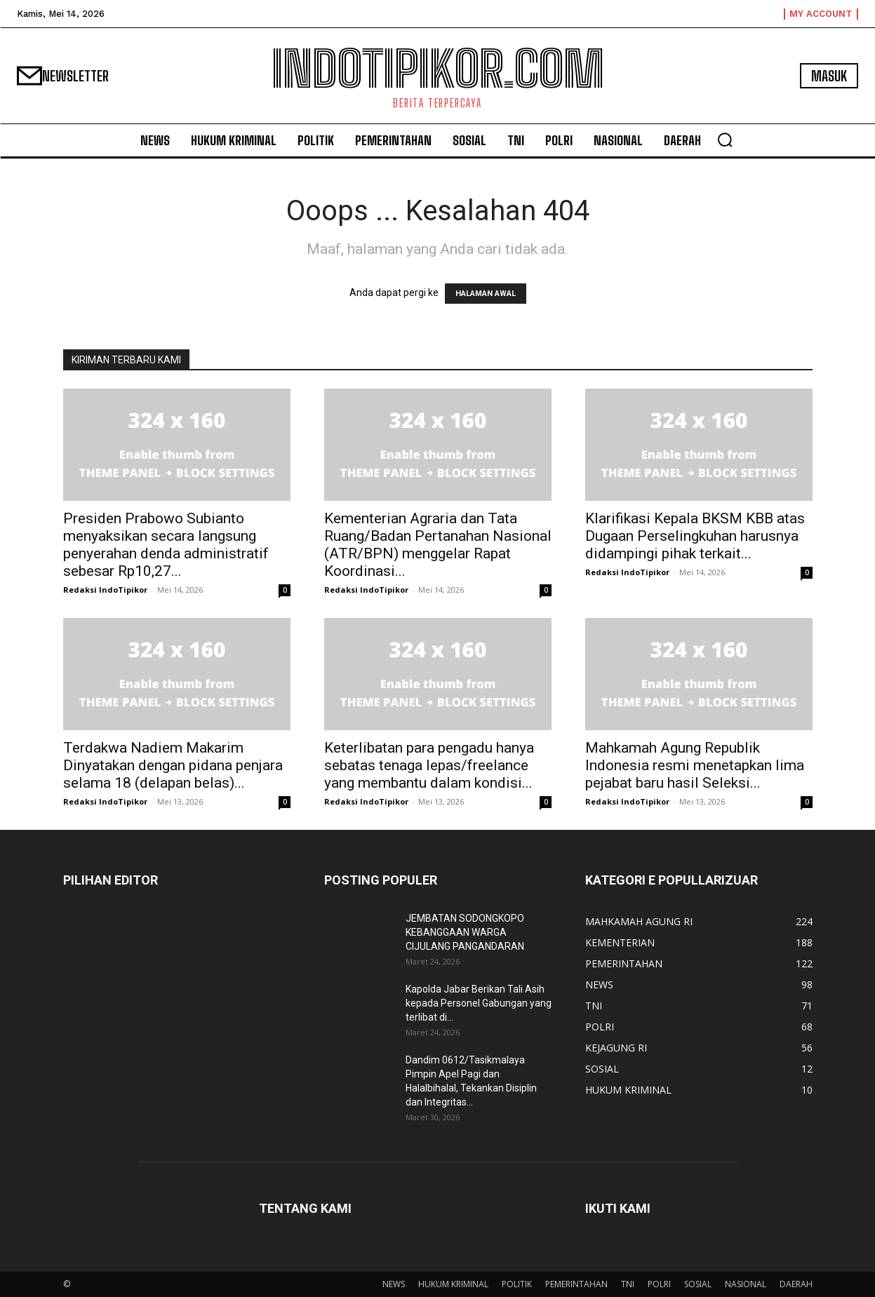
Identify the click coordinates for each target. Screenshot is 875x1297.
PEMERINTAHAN (576, 1284)
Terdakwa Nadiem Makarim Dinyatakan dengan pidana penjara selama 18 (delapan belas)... (173, 765)
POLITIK (517, 1284)
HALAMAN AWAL (485, 293)
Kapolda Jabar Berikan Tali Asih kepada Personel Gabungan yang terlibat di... (479, 1003)
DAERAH (796, 1284)
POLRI (659, 1284)
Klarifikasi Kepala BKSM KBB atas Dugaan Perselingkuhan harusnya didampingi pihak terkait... (695, 536)
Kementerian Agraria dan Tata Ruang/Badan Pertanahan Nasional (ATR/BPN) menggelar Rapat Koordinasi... (438, 544)
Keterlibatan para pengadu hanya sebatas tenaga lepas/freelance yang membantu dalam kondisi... (429, 765)
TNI (627, 1284)
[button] (725, 139)
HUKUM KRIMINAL (453, 1284)
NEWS (393, 1284)
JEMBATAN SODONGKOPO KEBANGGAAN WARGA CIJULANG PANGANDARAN (465, 932)
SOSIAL (698, 1284)
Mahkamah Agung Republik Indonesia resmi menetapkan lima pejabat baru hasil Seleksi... (694, 765)
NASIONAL (745, 1284)
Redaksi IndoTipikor (105, 589)
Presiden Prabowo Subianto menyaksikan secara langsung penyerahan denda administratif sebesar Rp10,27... (166, 544)
